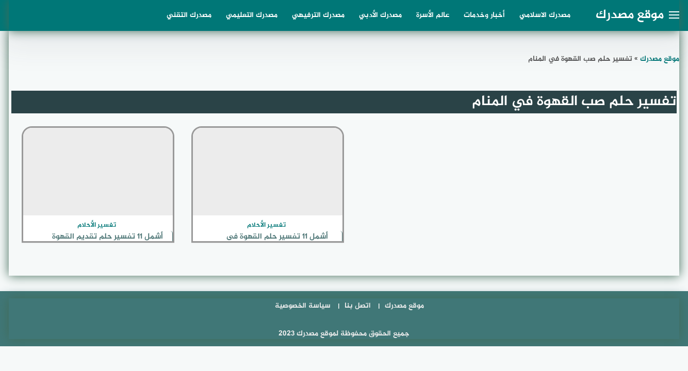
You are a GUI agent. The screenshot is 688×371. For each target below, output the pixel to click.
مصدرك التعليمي (251, 15)
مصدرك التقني (189, 15)
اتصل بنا (358, 306)
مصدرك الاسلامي (544, 15)
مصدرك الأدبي (380, 15)
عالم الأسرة (432, 15)
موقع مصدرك (630, 15)
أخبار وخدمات (484, 15)
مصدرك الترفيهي (318, 15)
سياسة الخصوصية (303, 306)
